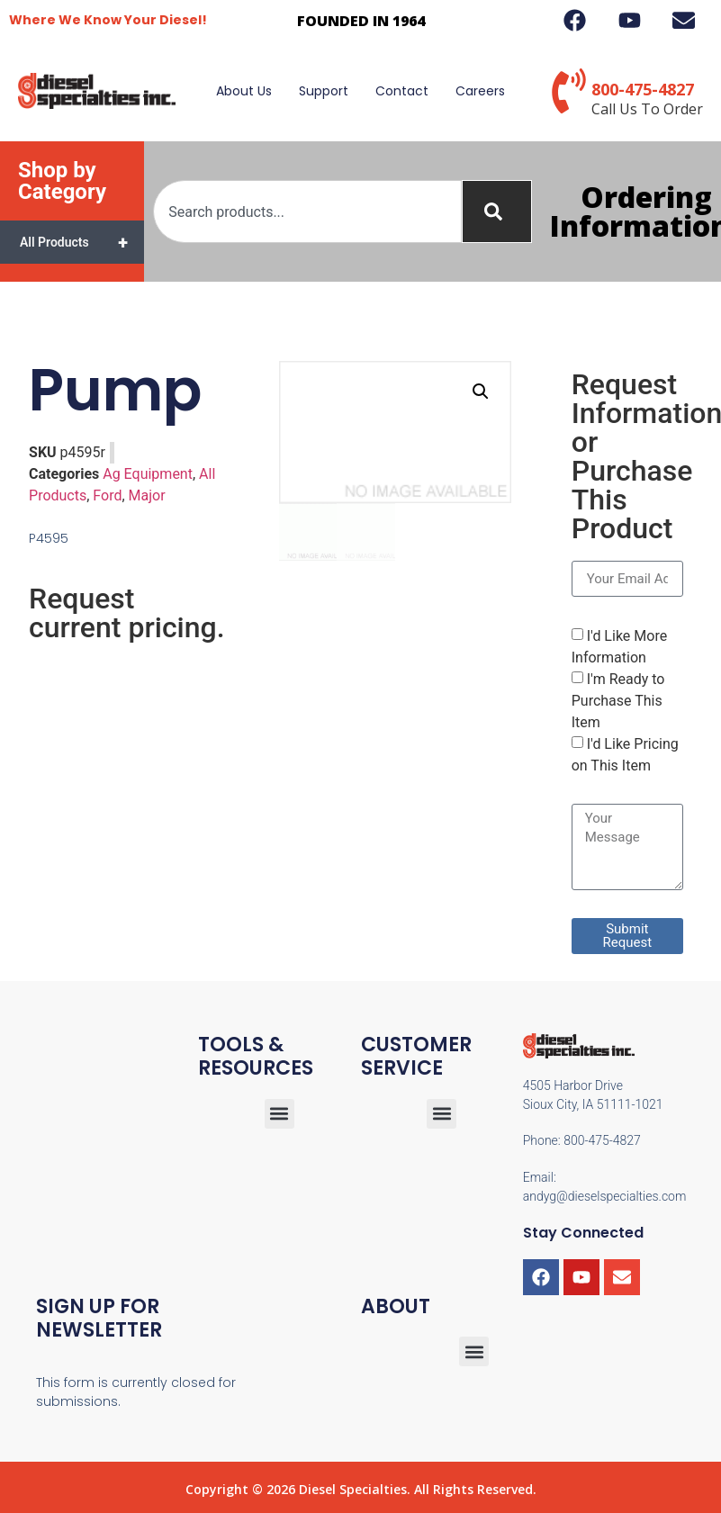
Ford (107, 495)
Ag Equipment (148, 473)
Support (323, 91)
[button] (480, 391)
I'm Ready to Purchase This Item (618, 701)
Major (147, 495)
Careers (480, 91)
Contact (401, 91)
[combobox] (307, 211)
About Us (244, 91)
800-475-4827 (642, 89)
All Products (82, 242)
